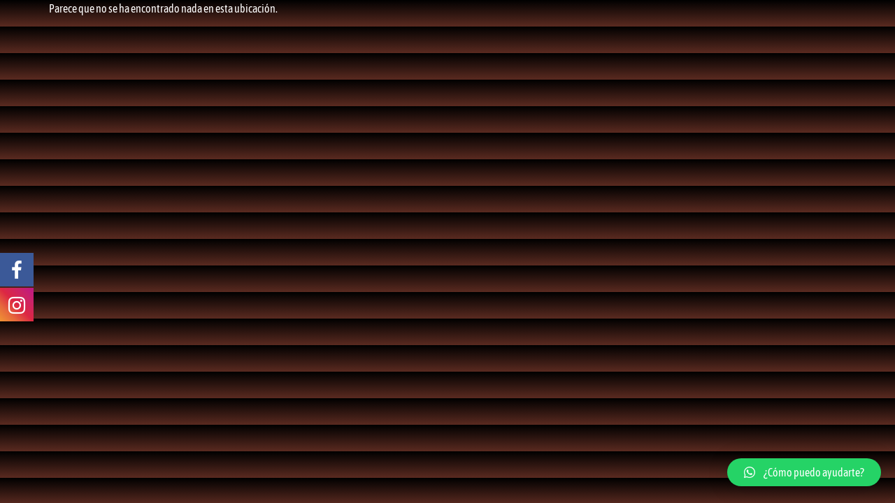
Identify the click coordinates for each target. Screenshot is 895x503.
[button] (804, 472)
